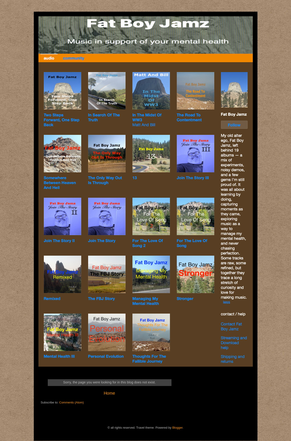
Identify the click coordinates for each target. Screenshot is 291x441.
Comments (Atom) (71, 402)
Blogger (177, 427)
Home (109, 393)
